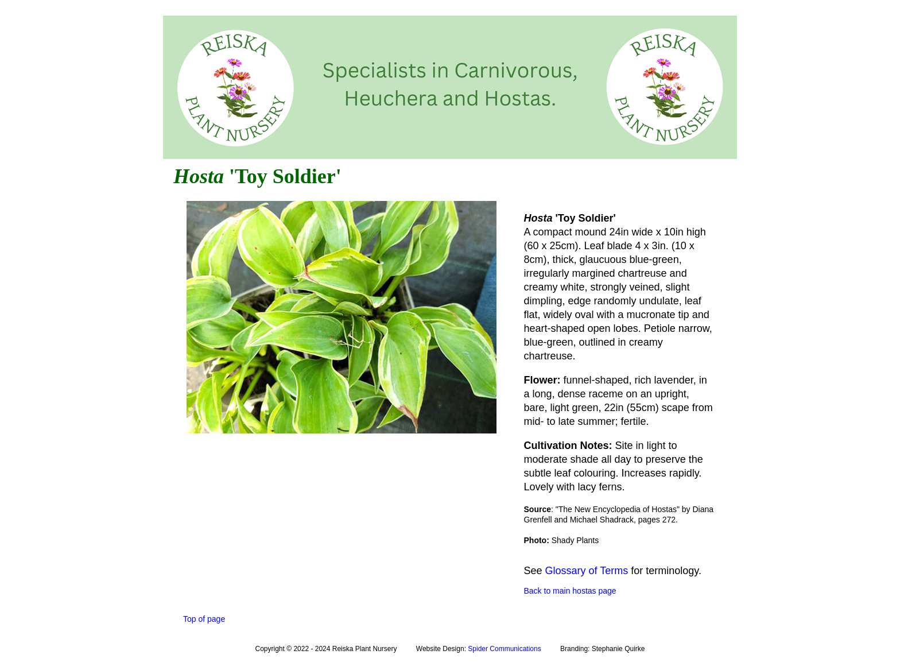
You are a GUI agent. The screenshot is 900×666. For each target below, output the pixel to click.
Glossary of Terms (587, 570)
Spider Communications (504, 649)
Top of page (204, 619)
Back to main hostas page (570, 590)
